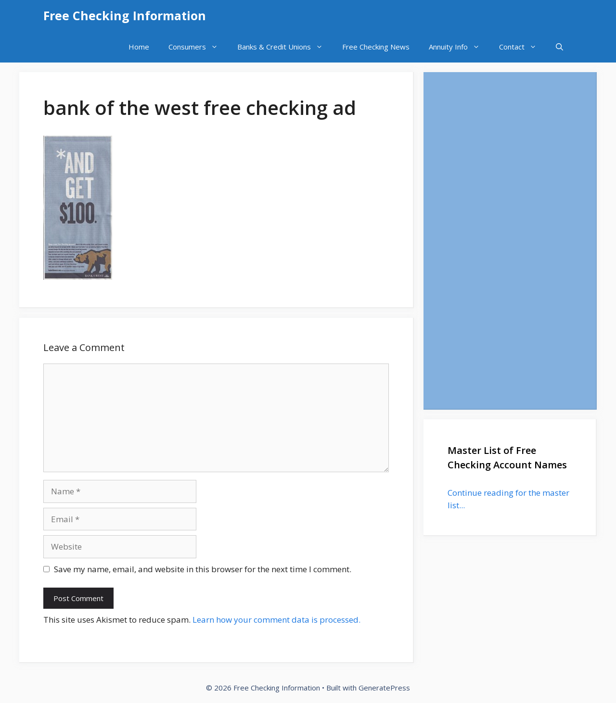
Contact (522, 47)
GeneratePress (384, 687)
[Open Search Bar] (559, 47)
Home (138, 46)
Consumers (198, 47)
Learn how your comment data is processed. (276, 619)
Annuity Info (459, 47)
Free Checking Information (124, 15)
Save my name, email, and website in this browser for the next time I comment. (202, 569)
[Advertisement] (510, 240)
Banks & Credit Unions (285, 47)
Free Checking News (376, 46)
